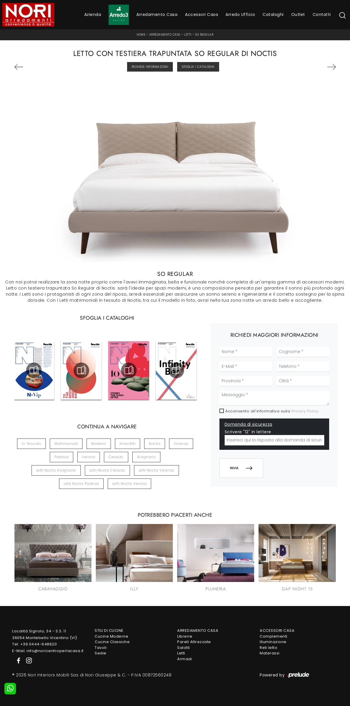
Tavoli (101, 647)
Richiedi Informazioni (150, 67)
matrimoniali (66, 443)
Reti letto (268, 647)
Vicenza (181, 443)
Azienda (92, 14)
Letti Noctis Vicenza (156, 470)
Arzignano (146, 456)
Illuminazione (273, 642)
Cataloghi (273, 14)
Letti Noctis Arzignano (56, 470)
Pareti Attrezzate (194, 642)
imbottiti (128, 443)
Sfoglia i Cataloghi (198, 67)
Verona (88, 456)
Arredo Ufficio (240, 14)
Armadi (184, 659)
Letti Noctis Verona (129, 483)
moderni (98, 443)
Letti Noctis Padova (81, 483)
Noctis (154, 443)
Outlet (298, 14)
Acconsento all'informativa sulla (272, 411)
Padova (61, 456)
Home (141, 34)
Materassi (270, 653)
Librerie (184, 636)
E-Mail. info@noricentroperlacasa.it (48, 651)
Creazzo (116, 456)
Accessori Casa (201, 14)
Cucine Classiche (112, 642)
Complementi (273, 636)
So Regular (204, 34)
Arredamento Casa (156, 14)
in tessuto (31, 443)
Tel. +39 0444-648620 (34, 644)
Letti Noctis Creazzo (107, 470)
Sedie (101, 653)
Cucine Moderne (111, 636)
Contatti (322, 14)
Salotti (183, 647)
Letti (188, 34)
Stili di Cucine (109, 630)
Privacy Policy (305, 411)
